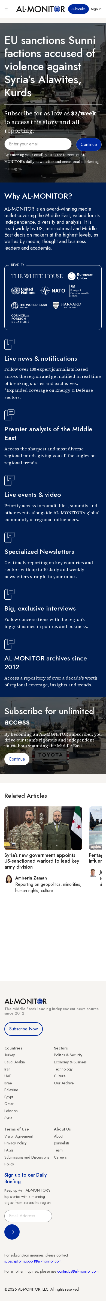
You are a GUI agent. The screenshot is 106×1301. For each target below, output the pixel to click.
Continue (17, 759)
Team (58, 1150)
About (58, 1136)
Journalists (61, 1143)
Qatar (9, 1103)
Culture (59, 1076)
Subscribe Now (23, 1029)
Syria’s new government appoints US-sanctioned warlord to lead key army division (41, 861)
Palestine (11, 1090)
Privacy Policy (15, 1143)
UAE (7, 1076)
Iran (7, 1069)
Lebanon (11, 1111)
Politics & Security (68, 1055)
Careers (60, 1157)
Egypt (8, 1097)
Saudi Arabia (14, 1062)
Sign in (96, 9)
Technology (63, 1069)
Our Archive (64, 1083)
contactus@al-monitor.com (78, 1271)
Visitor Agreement (18, 1136)
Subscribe (78, 9)
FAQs (8, 1150)
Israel (8, 1083)
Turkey (9, 1055)
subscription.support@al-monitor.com (33, 1261)
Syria (8, 1118)
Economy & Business (70, 1062)
